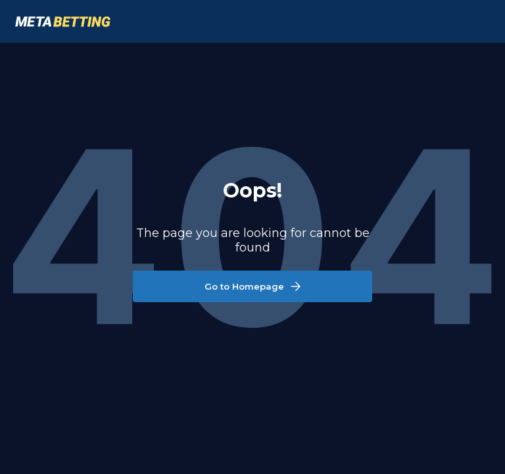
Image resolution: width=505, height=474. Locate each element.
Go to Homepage (252, 286)
